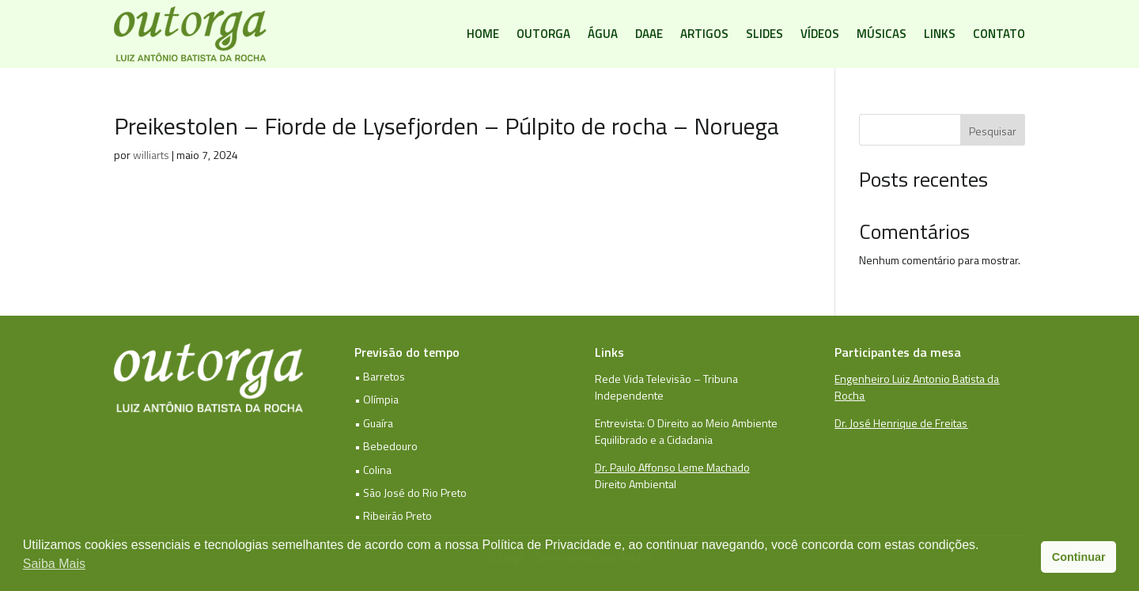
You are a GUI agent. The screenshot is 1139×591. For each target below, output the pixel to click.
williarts (151, 154)
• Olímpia (376, 399)
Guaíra (378, 423)
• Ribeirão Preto (393, 515)
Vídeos (819, 34)
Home (483, 34)
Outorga (543, 34)
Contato (999, 34)
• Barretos (379, 376)
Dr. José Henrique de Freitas (900, 423)
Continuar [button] (1079, 557)
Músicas (881, 34)
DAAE (649, 34)
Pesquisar (992, 131)
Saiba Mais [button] (54, 563)
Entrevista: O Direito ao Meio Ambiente (686, 423)
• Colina (373, 469)
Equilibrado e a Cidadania (654, 439)
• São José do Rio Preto (410, 492)
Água (603, 34)
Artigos (704, 34)
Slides (764, 34)
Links (939, 34)
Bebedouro (390, 446)
